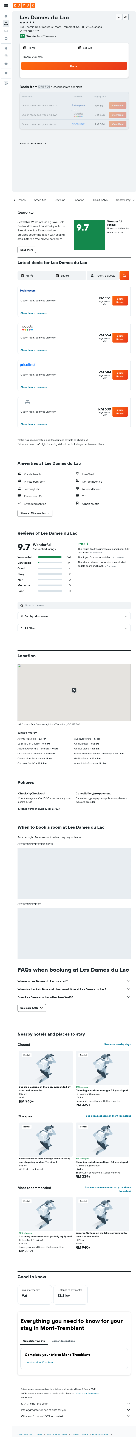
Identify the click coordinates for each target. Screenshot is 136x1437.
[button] (6, 5)
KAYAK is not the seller (76, 1403)
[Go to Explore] (6, 48)
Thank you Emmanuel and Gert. (101, 557)
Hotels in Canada (80, 1434)
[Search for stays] (6, 23)
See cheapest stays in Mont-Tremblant (108, 1115)
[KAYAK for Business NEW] (6, 63)
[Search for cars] (6, 31)
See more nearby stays (117, 1044)
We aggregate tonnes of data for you (76, 1410)
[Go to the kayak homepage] (24, 5)
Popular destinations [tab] (63, 1340)
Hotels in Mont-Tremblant (40, 1362)
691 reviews (48, 36)
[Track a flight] (6, 55)
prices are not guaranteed (88, 1393)
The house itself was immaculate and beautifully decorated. (103, 550)
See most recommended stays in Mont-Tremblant (108, 1189)
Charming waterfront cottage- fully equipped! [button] (102, 1090)
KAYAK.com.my (25, 1434)
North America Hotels (57, 1434)
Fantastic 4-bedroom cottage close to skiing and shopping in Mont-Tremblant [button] (44, 1160)
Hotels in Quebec (100, 1434)
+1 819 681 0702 (29, 31)
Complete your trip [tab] (34, 1340)
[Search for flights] (6, 16)
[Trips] (6, 73)
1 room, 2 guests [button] (32, 57)
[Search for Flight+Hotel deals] (6, 38)
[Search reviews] (77, 605)
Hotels (39, 1434)
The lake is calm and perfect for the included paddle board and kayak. (102, 564)
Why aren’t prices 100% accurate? (76, 1416)
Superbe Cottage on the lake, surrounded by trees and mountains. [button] (44, 1088)
